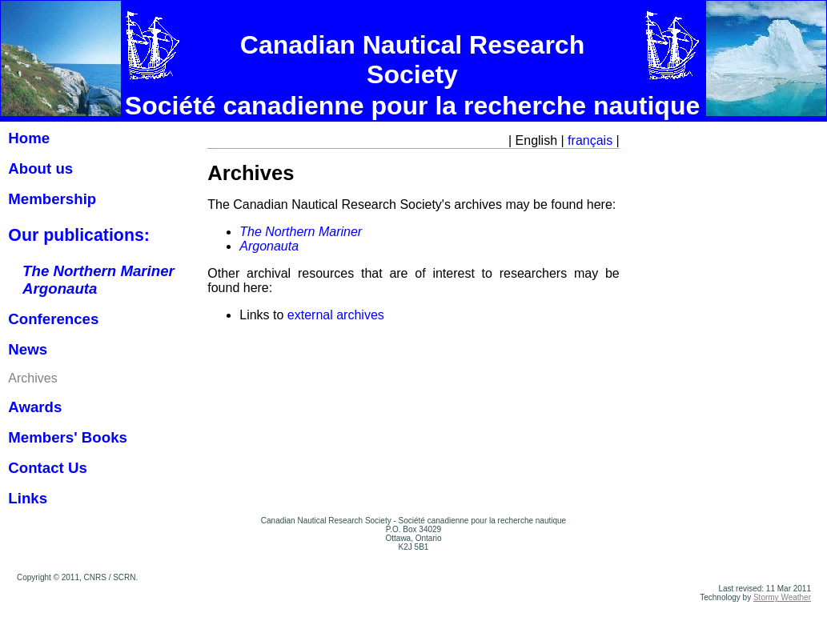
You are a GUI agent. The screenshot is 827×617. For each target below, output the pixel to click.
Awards (35, 407)
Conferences (53, 319)
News (27, 349)
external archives (335, 315)
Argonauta (269, 246)
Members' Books (67, 437)
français (590, 140)
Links (27, 498)
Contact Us (47, 467)
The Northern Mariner (300, 231)
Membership (52, 198)
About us (40, 168)
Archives (32, 378)
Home (29, 138)
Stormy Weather (782, 597)
